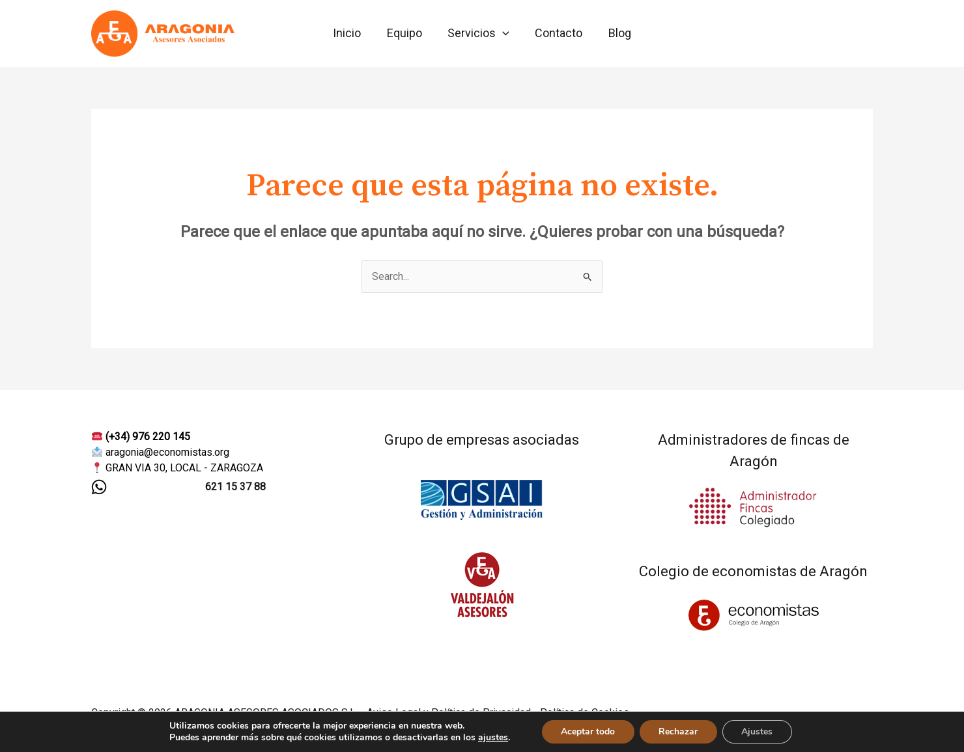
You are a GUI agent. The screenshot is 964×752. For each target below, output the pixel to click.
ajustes (492, 738)
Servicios (478, 33)
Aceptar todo (587, 731)
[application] (502, 33)
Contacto (556, 33)
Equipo (406, 33)
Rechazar (678, 731)
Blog (615, 33)
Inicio (351, 33)
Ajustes (757, 731)
